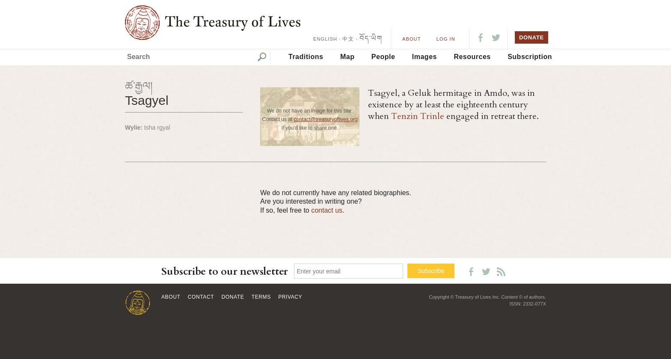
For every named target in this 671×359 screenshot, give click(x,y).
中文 (347, 39)
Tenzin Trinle (417, 116)
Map (347, 56)
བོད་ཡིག (370, 38)
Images (424, 56)
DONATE (531, 37)
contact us (326, 210)
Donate (233, 297)
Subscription (530, 56)
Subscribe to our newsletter (224, 271)
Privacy (290, 297)
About (411, 39)
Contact (201, 297)
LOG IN (445, 39)
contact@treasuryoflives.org (326, 119)
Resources (472, 56)
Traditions (305, 56)
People (383, 56)
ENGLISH (325, 39)
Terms (261, 297)
